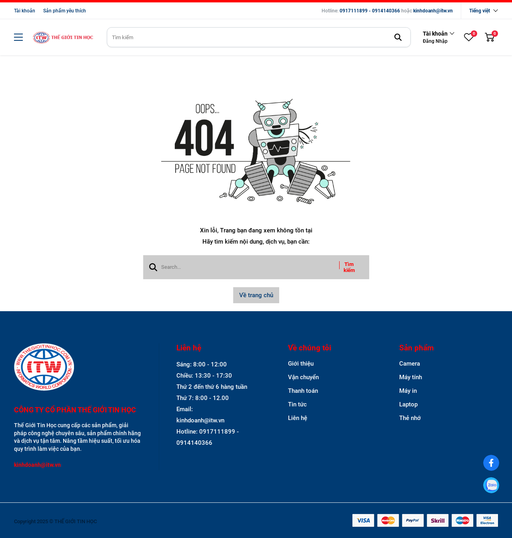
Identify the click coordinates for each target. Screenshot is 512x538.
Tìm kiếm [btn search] (349, 267)
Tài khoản (24, 11)
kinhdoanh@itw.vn (433, 11)
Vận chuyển (303, 377)
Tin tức (297, 404)
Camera (409, 363)
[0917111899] (491, 485)
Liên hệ (297, 418)
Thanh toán (303, 390)
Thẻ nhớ (410, 418)
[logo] (63, 37)
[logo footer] (78, 367)
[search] (259, 37)
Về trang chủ (256, 295)
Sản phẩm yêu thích (64, 11)
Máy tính (410, 377)
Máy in (408, 390)
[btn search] (398, 37)
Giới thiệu (301, 363)
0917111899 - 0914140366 (370, 11)
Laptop (408, 404)
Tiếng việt (479, 11)
